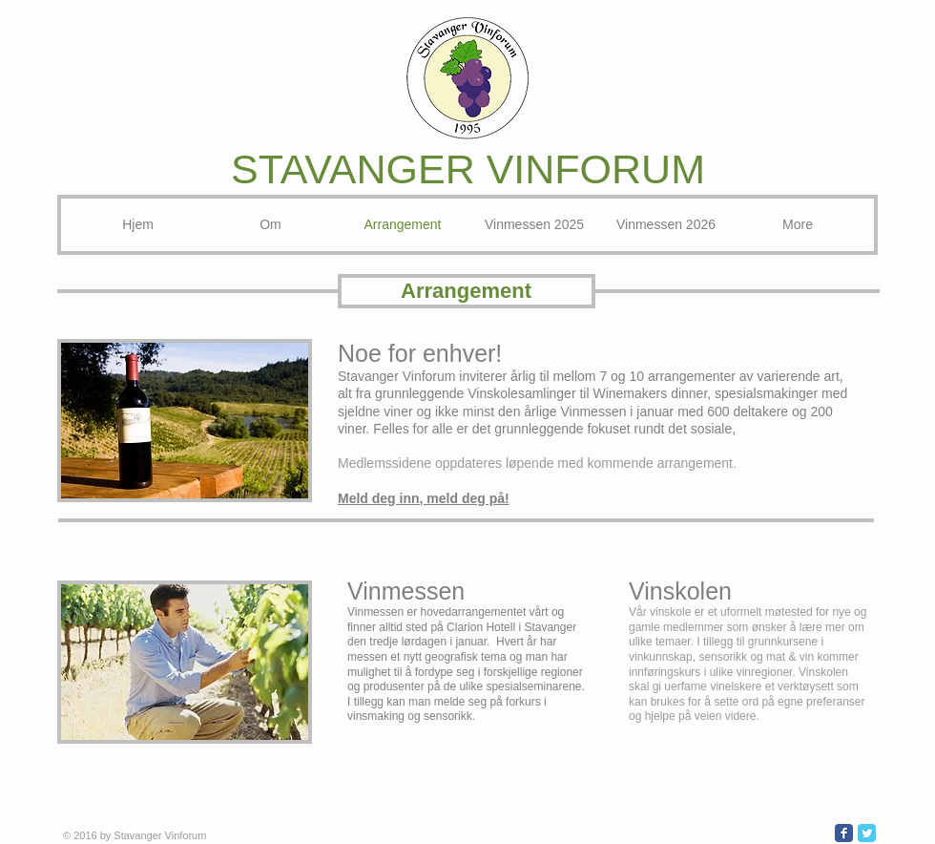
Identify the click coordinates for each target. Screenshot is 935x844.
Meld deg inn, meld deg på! (423, 498)
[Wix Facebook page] (844, 833)
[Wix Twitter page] (867, 833)
